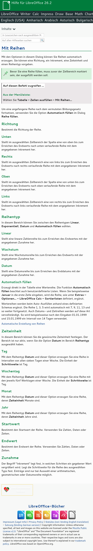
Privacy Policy (36, 521)
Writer (25, 13)
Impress (47, 13)
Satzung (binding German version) (22, 524)
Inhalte (6, 29)
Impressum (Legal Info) (15, 521)
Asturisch (67, 20)
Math (79, 13)
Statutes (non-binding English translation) (67, 521)
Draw (59, 13)
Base (69, 13)
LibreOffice (10, 13)
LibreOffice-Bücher (46, 506)
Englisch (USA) (13, 20)
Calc (35, 13)
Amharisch (34, 20)
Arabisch (51, 20)
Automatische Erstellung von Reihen (23, 323)
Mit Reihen (13, 48)
